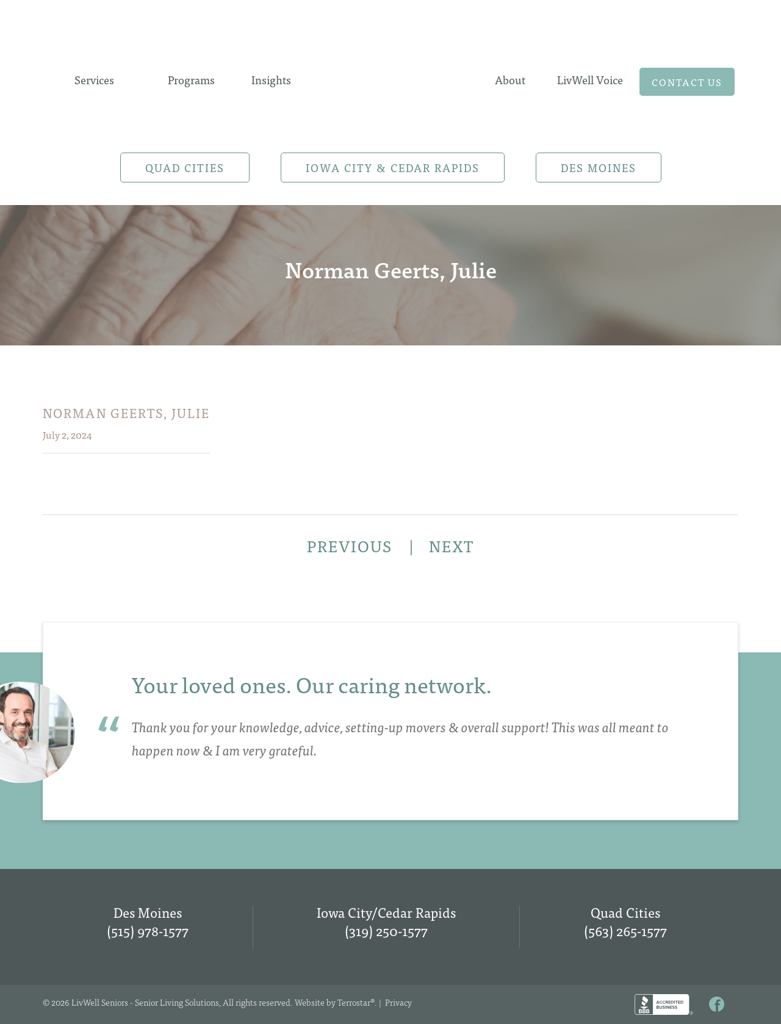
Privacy (398, 1002)
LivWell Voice (590, 79)
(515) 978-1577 (148, 930)
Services (94, 79)
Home (390, 77)
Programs (191, 79)
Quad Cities (185, 167)
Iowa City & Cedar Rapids (393, 167)
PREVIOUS (352, 545)
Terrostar (353, 1002)
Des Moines (598, 167)
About (510, 79)
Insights (271, 79)
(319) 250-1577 (386, 930)
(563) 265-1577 (625, 930)
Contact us (687, 82)
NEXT (451, 545)
